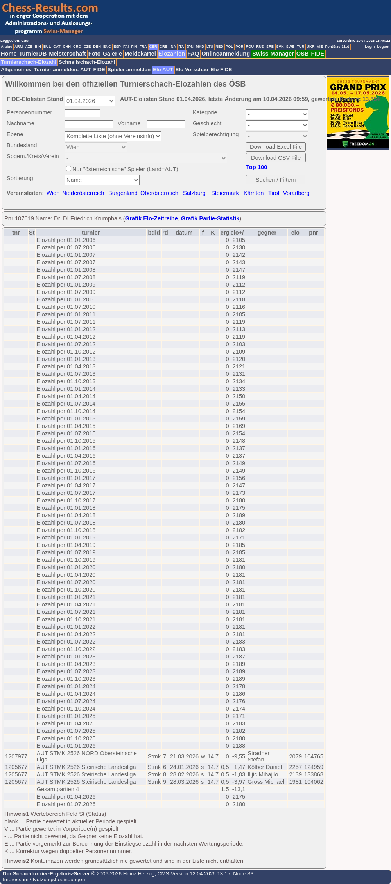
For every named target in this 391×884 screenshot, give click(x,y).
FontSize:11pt (337, 47)
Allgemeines (16, 69)
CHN (67, 47)
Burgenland (123, 193)
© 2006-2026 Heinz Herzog (122, 874)
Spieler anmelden (129, 69)
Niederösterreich (83, 193)
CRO (77, 47)
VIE (320, 47)
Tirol (273, 193)
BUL (47, 47)
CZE (87, 47)
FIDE (317, 54)
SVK (280, 47)
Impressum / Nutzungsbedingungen (44, 879)
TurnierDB (33, 54)
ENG (107, 47)
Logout (383, 47)
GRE (163, 47)
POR (239, 47)
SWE (290, 47)
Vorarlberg (296, 193)
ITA (181, 47)
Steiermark (225, 193)
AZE (28, 47)
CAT (56, 47)
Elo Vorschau (192, 69)
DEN (97, 47)
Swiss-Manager (273, 54)
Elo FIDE (221, 69)
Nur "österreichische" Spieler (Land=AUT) (125, 169)
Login (370, 47)
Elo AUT (163, 69)
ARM (18, 47)
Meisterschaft (67, 54)
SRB (270, 47)
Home (9, 54)
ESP (117, 47)
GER (153, 47)
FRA (143, 47)
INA (173, 47)
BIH (38, 47)
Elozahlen (171, 54)
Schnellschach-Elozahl (87, 62)
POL (229, 47)
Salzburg (194, 193)
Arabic (6, 47)
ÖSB (302, 54)
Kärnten (254, 193)
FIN (134, 47)
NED (219, 47)
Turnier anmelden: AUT (62, 69)
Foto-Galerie (105, 54)
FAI (126, 47)
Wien (53, 193)
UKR (310, 47)
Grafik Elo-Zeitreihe (151, 218)
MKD (200, 47)
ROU (250, 47)
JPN (190, 47)
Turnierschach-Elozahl (28, 62)
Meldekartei (140, 54)
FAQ (193, 54)
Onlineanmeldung (225, 54)
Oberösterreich (159, 193)
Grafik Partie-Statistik (210, 218)
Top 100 (256, 167)
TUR (300, 47)
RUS (260, 47)
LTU (209, 47)
